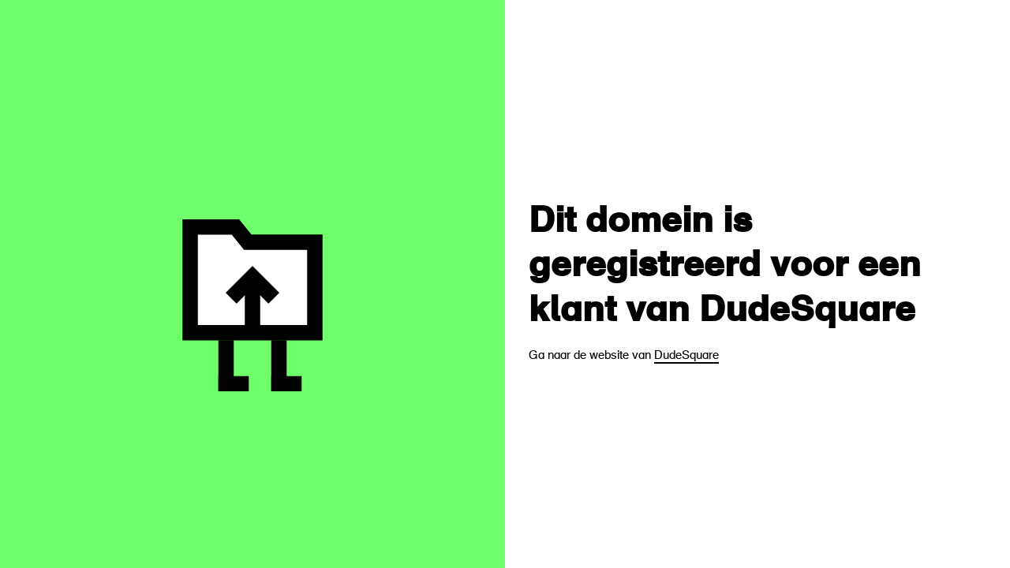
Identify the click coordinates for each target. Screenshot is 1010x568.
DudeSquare (686, 356)
